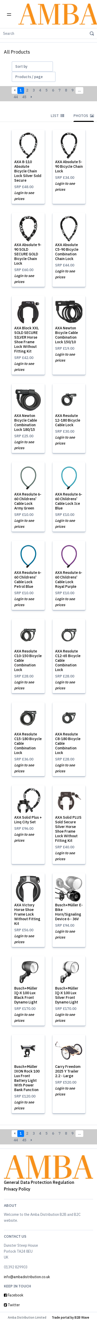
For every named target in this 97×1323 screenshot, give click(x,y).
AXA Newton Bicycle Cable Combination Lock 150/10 (66, 335)
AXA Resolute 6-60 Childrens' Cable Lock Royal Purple (68, 579)
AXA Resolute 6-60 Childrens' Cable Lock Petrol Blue (27, 579)
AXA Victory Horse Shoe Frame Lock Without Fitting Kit (27, 914)
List (57, 115)
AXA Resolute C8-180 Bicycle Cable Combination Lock (67, 743)
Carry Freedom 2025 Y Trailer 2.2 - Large (67, 1071)
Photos (83, 115)
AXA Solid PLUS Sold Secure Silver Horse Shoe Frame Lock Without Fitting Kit (68, 829)
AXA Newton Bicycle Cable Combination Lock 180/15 (25, 422)
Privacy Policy (17, 1189)
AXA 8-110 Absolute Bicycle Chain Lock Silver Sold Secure (27, 171)
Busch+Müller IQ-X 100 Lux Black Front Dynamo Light (26, 995)
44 (16, 97)
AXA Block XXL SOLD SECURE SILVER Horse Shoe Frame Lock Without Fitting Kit (26, 340)
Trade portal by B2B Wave (70, 1317)
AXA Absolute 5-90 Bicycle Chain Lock (69, 166)
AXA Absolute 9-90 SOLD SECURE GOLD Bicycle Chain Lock (27, 254)
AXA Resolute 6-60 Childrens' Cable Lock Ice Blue (68, 501)
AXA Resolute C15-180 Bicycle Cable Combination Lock (28, 743)
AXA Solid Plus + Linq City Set (28, 819)
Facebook (13, 1295)
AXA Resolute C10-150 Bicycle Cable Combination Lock (28, 660)
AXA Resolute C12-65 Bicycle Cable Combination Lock (67, 660)
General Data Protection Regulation (39, 1182)
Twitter (12, 1305)
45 (24, 97)
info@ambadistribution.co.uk (27, 1277)
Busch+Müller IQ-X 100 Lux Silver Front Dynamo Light (66, 995)
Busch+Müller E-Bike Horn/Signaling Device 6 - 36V (69, 912)
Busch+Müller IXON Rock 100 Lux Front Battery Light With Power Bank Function (27, 1078)
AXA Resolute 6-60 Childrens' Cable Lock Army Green (27, 501)
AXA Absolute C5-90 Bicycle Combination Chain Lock (66, 251)
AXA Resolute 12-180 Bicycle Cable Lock (67, 420)
